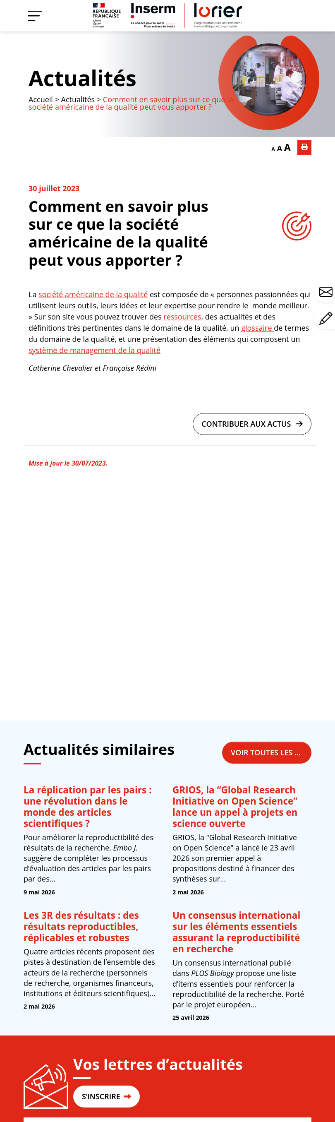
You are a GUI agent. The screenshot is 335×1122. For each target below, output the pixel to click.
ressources (182, 317)
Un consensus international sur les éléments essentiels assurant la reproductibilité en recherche (236, 932)
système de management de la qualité (94, 350)
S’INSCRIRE (106, 1096)
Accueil (41, 99)
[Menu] (35, 15)
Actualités (82, 77)
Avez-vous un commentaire (327, 318)
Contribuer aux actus (252, 424)
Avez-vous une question (327, 291)
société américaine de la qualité (93, 294)
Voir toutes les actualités (271, 752)
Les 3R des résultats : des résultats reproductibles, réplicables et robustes (81, 926)
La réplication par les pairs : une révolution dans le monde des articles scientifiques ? (87, 806)
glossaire (257, 328)
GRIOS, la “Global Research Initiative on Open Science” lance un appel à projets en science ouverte (234, 806)
